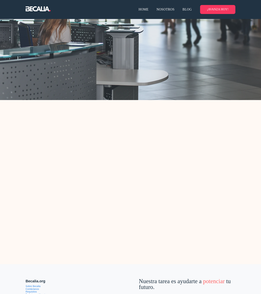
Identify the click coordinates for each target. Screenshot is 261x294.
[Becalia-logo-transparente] (38, 8)
